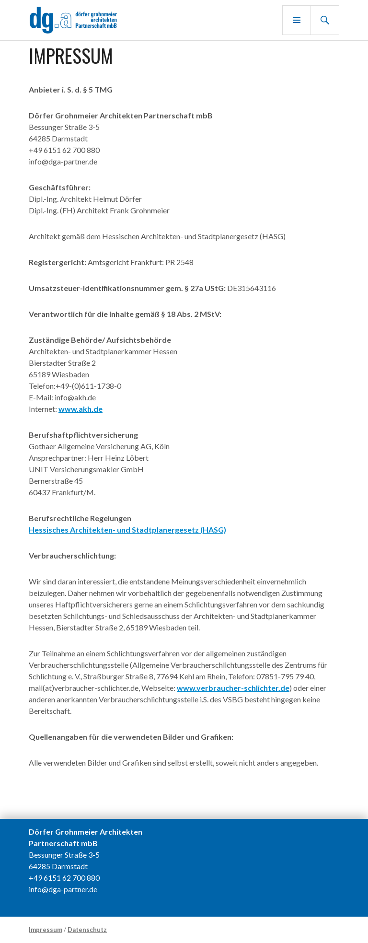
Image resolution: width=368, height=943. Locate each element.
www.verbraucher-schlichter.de (233, 687)
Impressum (45, 929)
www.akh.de (80, 408)
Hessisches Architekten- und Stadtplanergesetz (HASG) (127, 529)
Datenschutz (87, 929)
